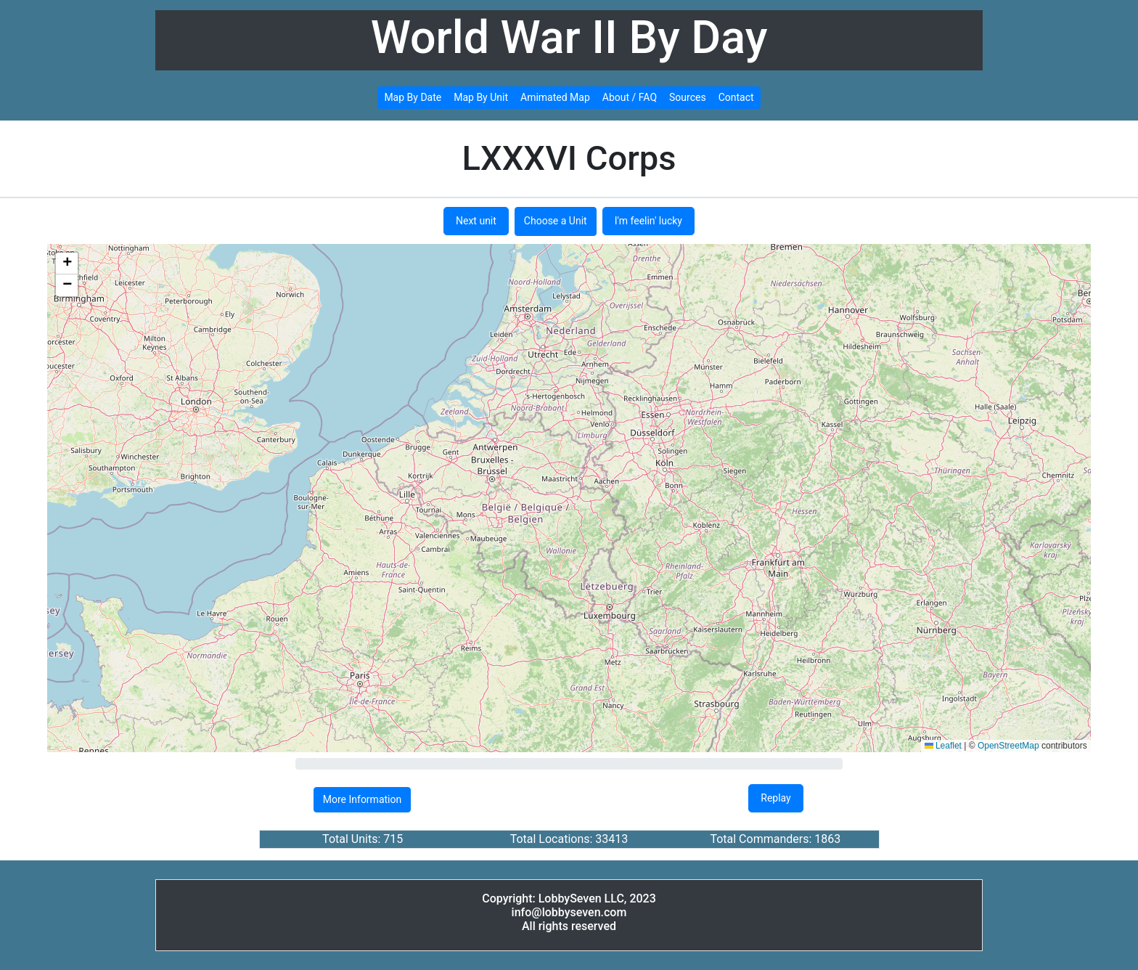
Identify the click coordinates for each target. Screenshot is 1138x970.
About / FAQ (629, 97)
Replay (775, 798)
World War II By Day (569, 37)
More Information (362, 799)
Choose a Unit (555, 221)
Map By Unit (481, 97)
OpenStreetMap (1008, 746)
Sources (687, 97)
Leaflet (943, 746)
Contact (736, 97)
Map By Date (412, 97)
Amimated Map (555, 97)
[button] (67, 263)
